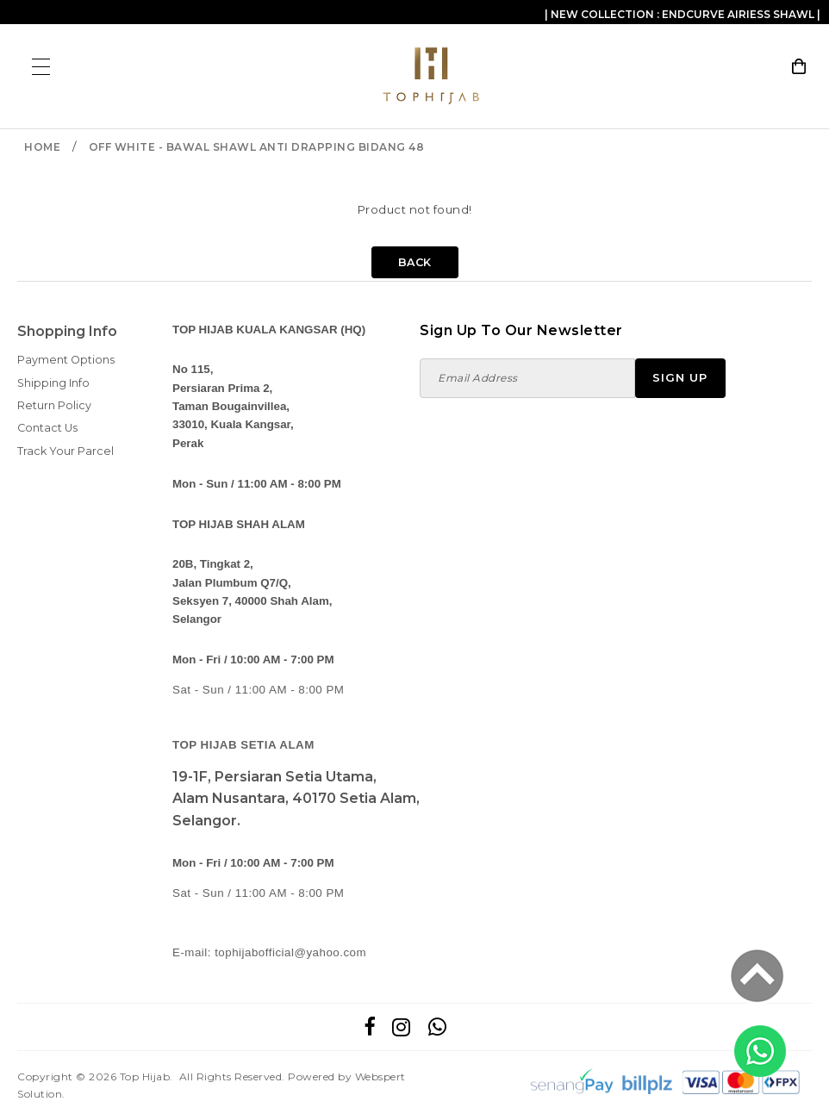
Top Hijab (145, 1076)
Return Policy (54, 405)
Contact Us (47, 427)
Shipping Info (53, 382)
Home (42, 146)
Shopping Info (67, 331)
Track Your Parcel (65, 451)
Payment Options (66, 359)
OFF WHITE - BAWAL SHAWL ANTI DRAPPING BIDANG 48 (257, 146)
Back (415, 262)
